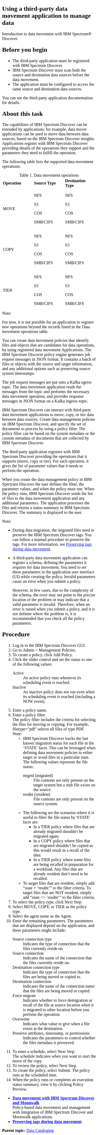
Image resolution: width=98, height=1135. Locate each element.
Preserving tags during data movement (47, 1121)
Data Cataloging (40, 1130)
